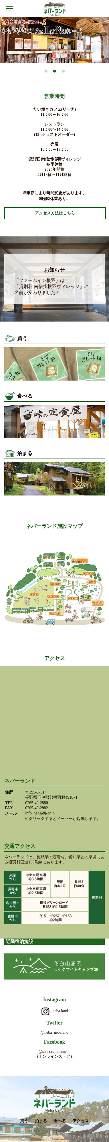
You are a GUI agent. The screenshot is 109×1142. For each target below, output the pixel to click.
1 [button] (46, 71)
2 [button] (55, 71)
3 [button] (63, 71)
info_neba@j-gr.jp (40, 813)
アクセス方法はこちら (55, 213)
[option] (54, 40)
